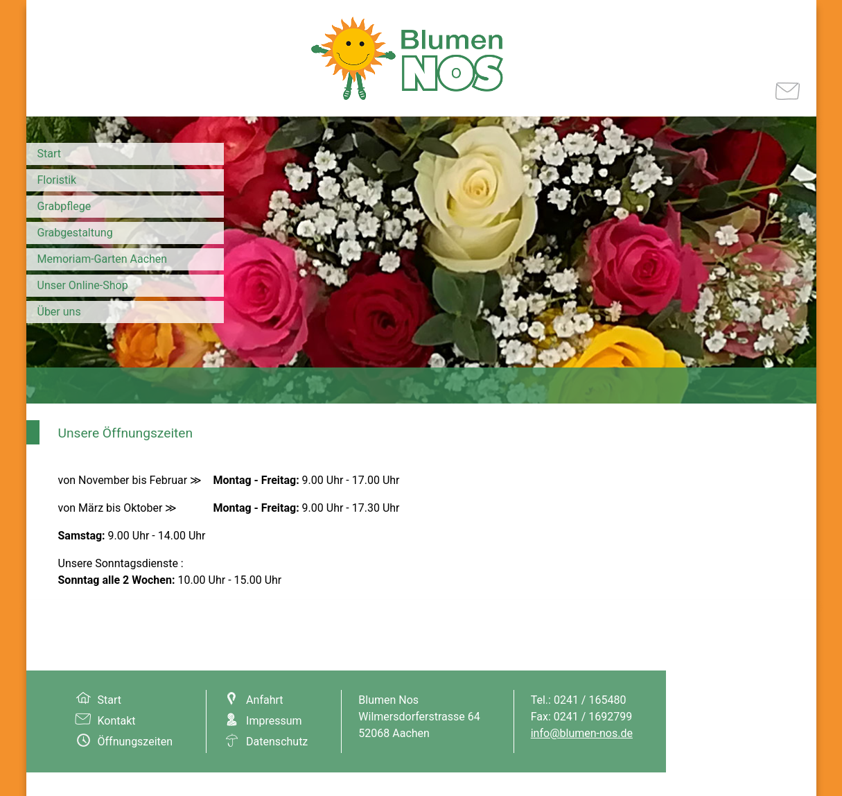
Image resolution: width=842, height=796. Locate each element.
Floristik (57, 180)
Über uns (59, 311)
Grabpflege (64, 206)
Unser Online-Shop (82, 285)
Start (49, 153)
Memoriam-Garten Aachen (102, 259)
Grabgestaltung (75, 232)
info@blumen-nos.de (582, 733)
